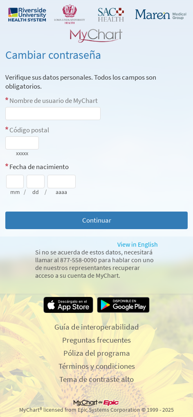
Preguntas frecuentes (96, 340)
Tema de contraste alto (96, 379)
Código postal (29, 129)
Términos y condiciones (96, 366)
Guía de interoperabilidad (96, 327)
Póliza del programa (96, 353)
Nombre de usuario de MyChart (53, 100)
